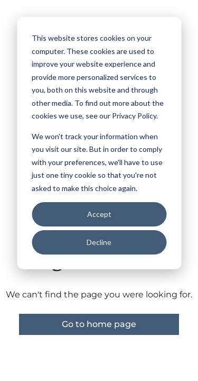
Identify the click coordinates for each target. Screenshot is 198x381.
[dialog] (99, 143)
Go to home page (99, 324)
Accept (99, 214)
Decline (99, 242)
